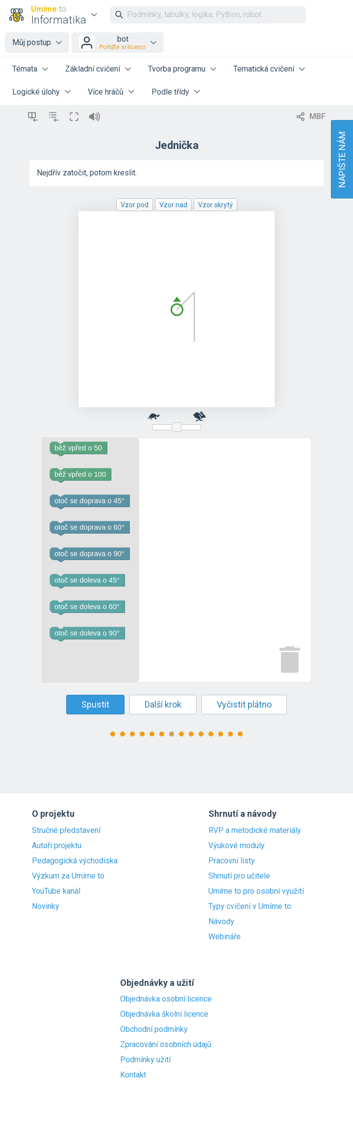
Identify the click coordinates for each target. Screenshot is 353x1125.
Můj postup (31, 42)
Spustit (95, 704)
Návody (221, 921)
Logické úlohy (36, 92)
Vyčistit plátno (244, 704)
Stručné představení (66, 830)
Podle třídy (170, 92)
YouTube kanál (56, 891)
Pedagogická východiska (75, 860)
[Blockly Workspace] (176, 560)
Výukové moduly (236, 845)
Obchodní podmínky (154, 1029)
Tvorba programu (176, 68)
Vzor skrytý (215, 205)
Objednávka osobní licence (166, 999)
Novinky (45, 906)
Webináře (224, 936)
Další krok (163, 704)
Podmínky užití (145, 1059)
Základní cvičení (92, 68)
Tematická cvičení (263, 68)
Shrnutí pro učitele (239, 876)
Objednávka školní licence (164, 1014)
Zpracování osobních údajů (165, 1044)
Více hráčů (106, 92)
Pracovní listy (231, 860)
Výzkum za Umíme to (68, 876)
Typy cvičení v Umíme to (249, 906)
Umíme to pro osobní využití (256, 891)
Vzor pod (135, 205)
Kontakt (133, 1075)
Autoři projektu (56, 845)
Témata (24, 68)
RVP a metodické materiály (254, 830)
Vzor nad (173, 205)
